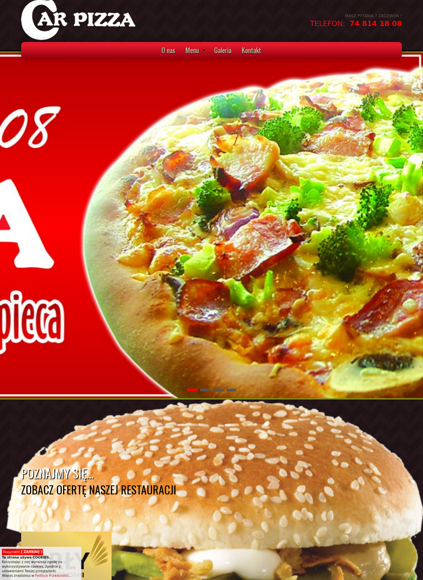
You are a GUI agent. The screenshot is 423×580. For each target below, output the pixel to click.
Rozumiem (22, 552)
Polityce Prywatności (51, 575)
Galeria (222, 50)
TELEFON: (328, 24)
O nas (168, 50)
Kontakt (251, 50)
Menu (192, 50)
